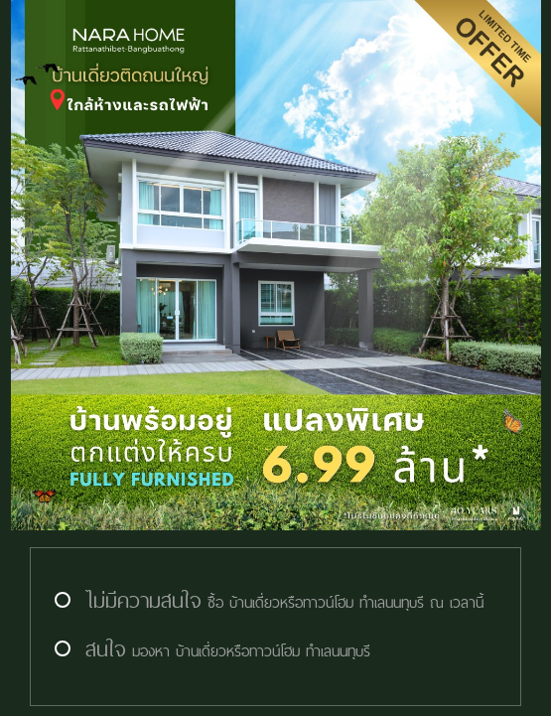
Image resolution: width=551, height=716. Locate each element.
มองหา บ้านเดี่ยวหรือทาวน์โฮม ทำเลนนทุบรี (210, 651)
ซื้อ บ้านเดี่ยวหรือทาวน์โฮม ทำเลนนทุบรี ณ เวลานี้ (267, 602)
